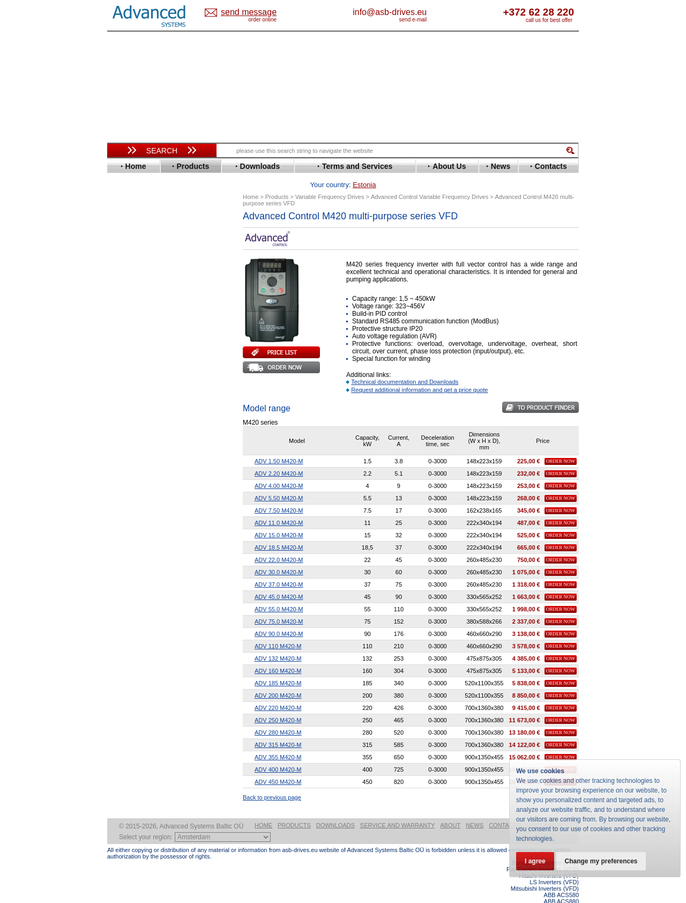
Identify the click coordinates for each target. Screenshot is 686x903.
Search (161, 150)
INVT (125, 379)
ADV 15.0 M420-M (279, 518)
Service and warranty (397, 823)
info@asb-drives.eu (434, 12)
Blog (120, 689)
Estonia (257, 13)
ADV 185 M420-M (278, 666)
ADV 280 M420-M (278, 716)
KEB (124, 387)
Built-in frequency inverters (148, 796)
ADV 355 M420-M (278, 740)
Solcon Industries (146, 585)
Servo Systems (137, 598)
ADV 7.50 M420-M (279, 494)
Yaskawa (131, 516)
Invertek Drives (142, 371)
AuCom (129, 545)
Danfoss (130, 282)
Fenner (128, 331)
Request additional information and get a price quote (419, 373)
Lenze (127, 395)
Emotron (131, 314)
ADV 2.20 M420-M (279, 457)
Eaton (126, 298)
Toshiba (130, 483)
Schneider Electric (147, 459)
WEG (125, 499)
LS (121, 403)
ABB (124, 242)
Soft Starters (133, 528)
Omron (128, 427)
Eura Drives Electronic (154, 323)
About (450, 823)
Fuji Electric (136, 339)
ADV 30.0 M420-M (279, 555)
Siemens (131, 475)
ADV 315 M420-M (278, 728)
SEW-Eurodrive (142, 467)
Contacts (505, 823)
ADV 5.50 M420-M (279, 481)
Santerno (132, 451)
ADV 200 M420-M (278, 679)
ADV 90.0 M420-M (279, 617)
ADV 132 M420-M (278, 642)
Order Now (560, 444)
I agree (535, 861)
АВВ (124, 536)
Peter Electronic (143, 569)
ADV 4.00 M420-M (279, 469)
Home (263, 823)
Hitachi (128, 355)
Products (294, 823)
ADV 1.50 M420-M (279, 444)
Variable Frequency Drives (155, 234)
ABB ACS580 (561, 893)
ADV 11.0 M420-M (279, 506)
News (474, 823)
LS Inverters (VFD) (554, 880)
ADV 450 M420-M (278, 765)
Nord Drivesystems (149, 419)
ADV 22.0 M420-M (279, 543)
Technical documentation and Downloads (404, 365)
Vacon (127, 491)
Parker (127, 435)
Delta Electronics (145, 290)
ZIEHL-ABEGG (141, 508)
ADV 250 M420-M (278, 703)
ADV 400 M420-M (278, 753)
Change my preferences (601, 861)
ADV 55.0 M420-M (279, 592)
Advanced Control (147, 250)
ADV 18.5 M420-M (279, 531)
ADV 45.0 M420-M (279, 580)
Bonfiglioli (134, 266)
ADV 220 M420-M (278, 691)
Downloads (335, 823)
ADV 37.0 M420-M (279, 568)
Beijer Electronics (146, 258)
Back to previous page (272, 781)
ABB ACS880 (561, 900)
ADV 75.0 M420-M (279, 605)
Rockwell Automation (152, 443)
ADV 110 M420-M (278, 629)
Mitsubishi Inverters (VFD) (545, 887)
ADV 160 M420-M (278, 654)
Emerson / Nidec (144, 306)
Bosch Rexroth (141, 274)
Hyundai (130, 363)
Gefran (128, 347)
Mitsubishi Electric (147, 411)
